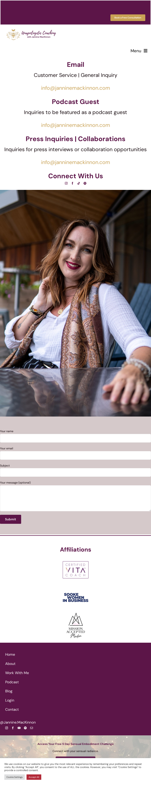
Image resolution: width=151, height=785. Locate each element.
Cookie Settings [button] (14, 777)
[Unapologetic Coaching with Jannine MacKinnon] (31, 27)
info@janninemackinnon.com (75, 88)
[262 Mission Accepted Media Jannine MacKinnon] (76, 613)
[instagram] (66, 183)
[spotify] (85, 183)
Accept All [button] (34, 777)
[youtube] (19, 728)
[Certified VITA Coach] (76, 558)
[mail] (31, 728)
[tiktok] (78, 183)
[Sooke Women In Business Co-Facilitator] (76, 586)
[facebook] (72, 183)
